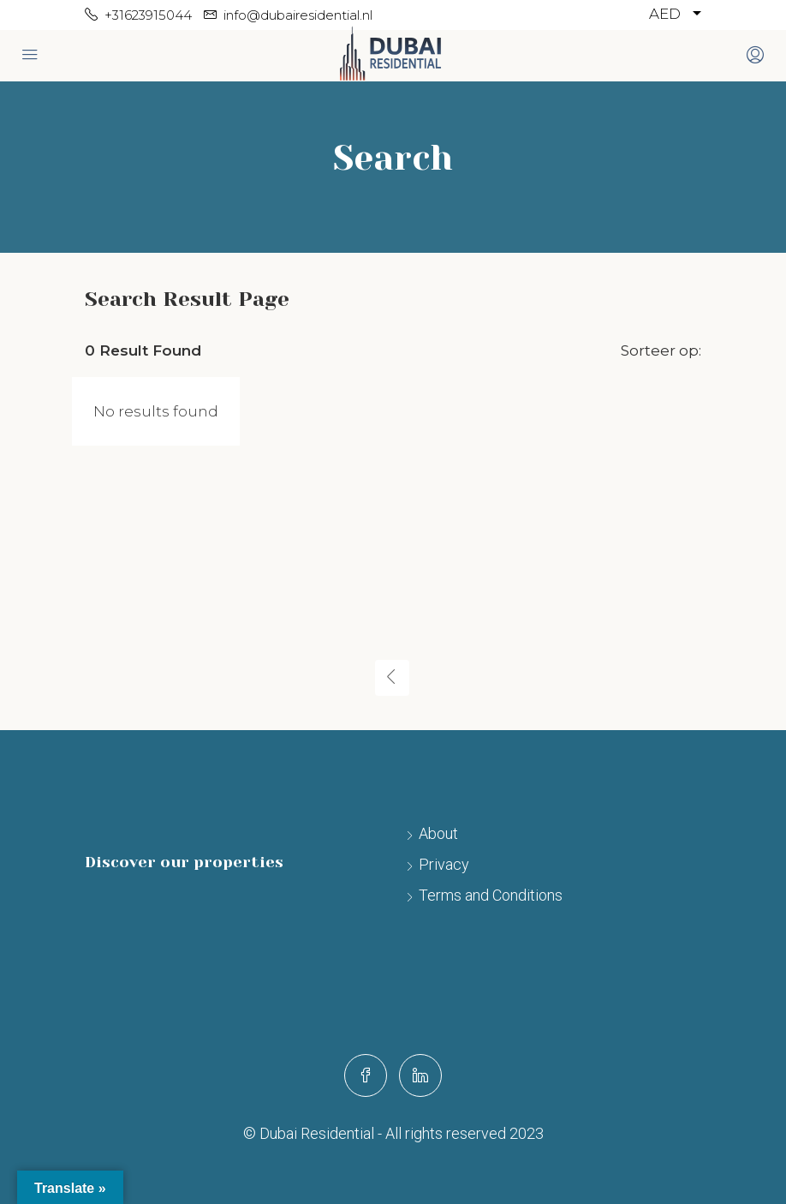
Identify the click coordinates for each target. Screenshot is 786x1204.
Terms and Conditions (491, 895)
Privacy (444, 864)
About (438, 833)
